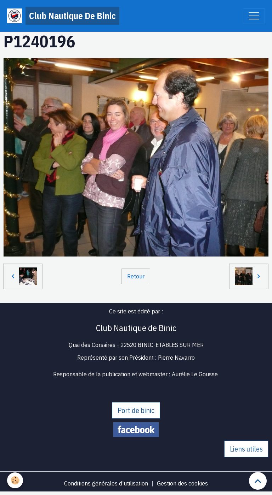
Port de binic (136, 410)
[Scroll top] (258, 481)
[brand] (63, 16)
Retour (135, 276)
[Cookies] (15, 480)
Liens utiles (246, 449)
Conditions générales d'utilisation (106, 483)
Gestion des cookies (182, 483)
